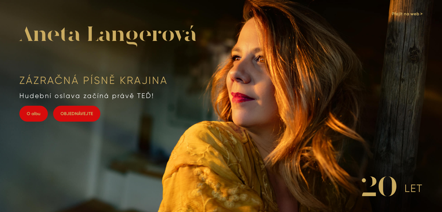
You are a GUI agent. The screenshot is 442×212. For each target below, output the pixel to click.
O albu (34, 113)
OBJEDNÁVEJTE (76, 113)
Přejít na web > (407, 13)
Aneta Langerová (108, 35)
